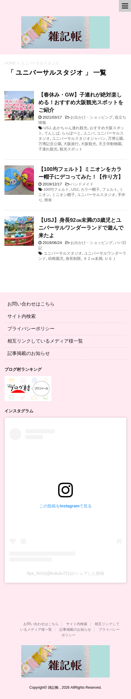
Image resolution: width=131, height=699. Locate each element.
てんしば (52, 133)
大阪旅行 (71, 144)
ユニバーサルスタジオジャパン (79, 138)
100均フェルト (56, 189)
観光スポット (71, 149)
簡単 (48, 200)
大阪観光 (88, 144)
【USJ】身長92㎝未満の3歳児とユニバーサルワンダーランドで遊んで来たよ (80, 227)
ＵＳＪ (110, 258)
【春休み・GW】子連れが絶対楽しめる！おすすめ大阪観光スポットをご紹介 (80, 102)
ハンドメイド (82, 184)
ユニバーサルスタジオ (96, 194)
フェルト (109, 189)
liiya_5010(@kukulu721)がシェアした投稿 (65, 573)
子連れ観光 (48, 149)
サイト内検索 (21, 316)
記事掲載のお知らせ (28, 353)
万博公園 (115, 138)
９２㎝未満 (92, 258)
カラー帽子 (90, 189)
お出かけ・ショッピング (92, 117)
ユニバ (89, 133)
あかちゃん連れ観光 (70, 128)
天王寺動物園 (110, 144)
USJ (47, 128)
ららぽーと (71, 133)
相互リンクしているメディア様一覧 (45, 340)
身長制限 (73, 258)
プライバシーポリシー (31, 328)
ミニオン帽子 (63, 194)
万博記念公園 (49, 144)
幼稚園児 (55, 258)
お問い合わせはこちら (31, 303)
